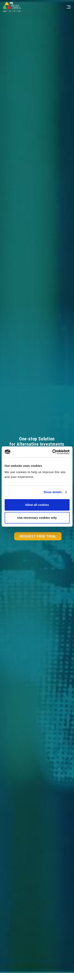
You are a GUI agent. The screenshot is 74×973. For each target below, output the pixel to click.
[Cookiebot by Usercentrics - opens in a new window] (52, 451)
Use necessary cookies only (37, 517)
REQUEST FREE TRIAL (38, 536)
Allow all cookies (37, 504)
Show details (53, 492)
